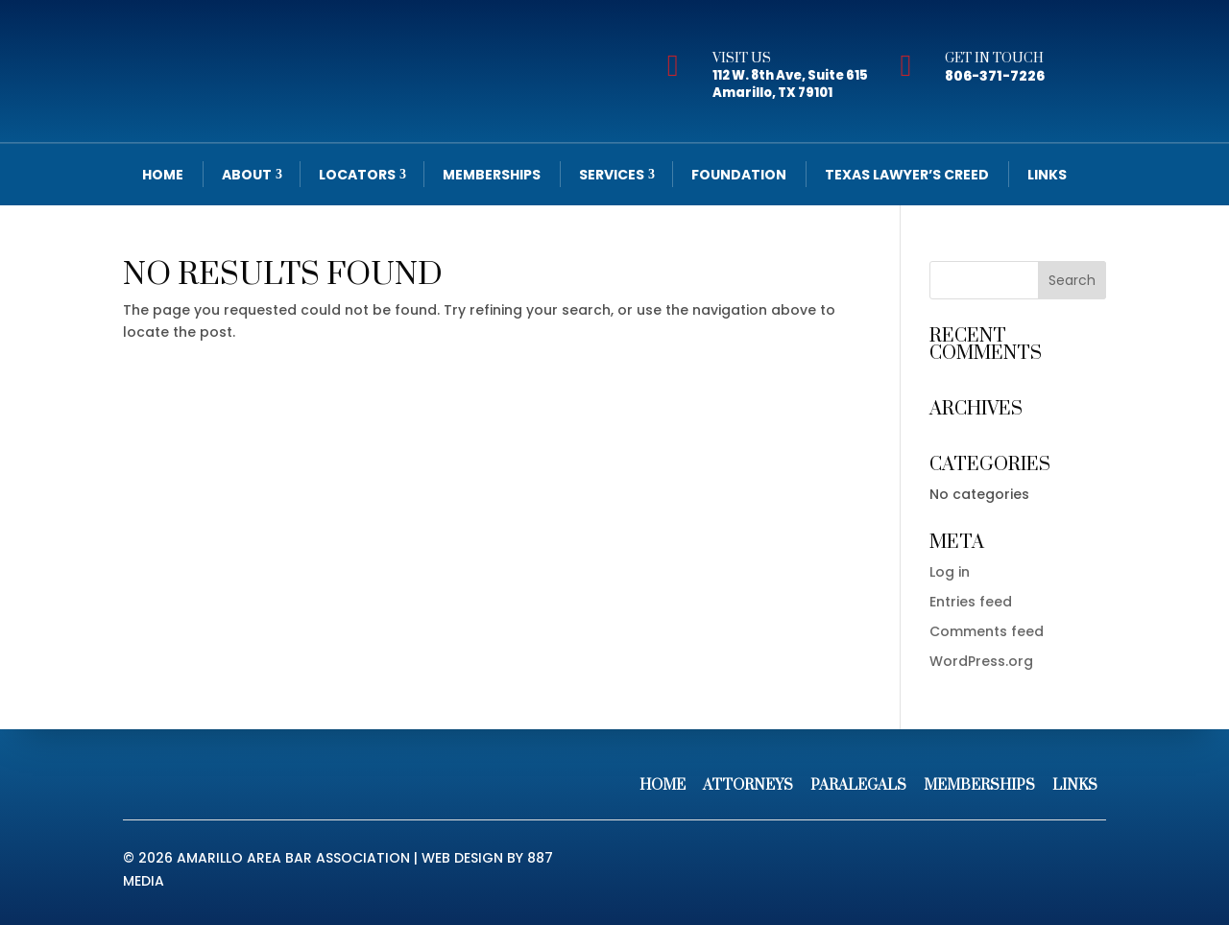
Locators (357, 174)
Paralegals (858, 785)
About (247, 174)
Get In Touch (994, 58)
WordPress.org (981, 661)
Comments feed (986, 631)
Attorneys (748, 785)
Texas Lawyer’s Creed (907, 174)
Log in (949, 571)
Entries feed (970, 601)
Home (162, 174)
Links (1047, 174)
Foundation (738, 174)
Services (611, 174)
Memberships (492, 174)
